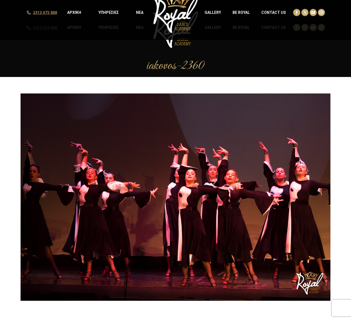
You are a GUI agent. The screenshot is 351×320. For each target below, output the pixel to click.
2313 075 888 (45, 27)
